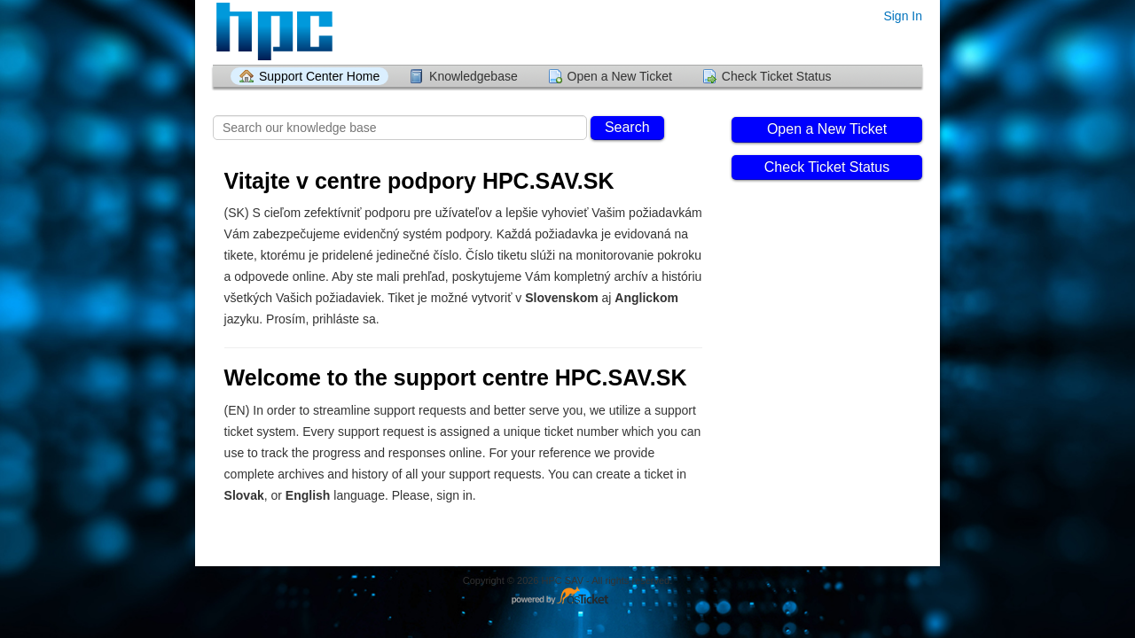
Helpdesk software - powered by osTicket (567, 597)
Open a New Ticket (620, 76)
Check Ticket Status (777, 76)
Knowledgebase (473, 76)
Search (627, 127)
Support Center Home (319, 76)
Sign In (902, 16)
